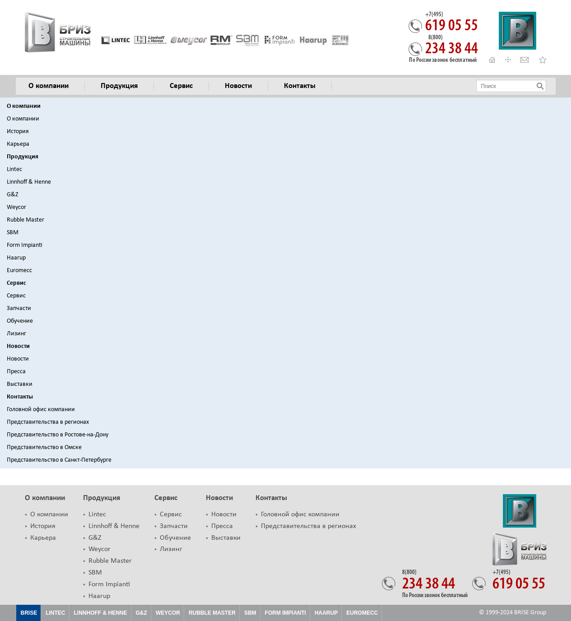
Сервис (16, 283)
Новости (18, 346)
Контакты (20, 397)
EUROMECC (362, 613)
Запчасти (19, 308)
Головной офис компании (41, 409)
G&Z (13, 195)
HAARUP (326, 613)
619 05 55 (451, 23)
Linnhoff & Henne (29, 182)
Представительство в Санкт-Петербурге (59, 460)
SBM (13, 233)
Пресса (16, 372)
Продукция (22, 157)
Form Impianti (24, 245)
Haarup (16, 258)
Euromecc (19, 270)
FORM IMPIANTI (285, 613)
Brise (29, 613)
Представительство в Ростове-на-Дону (57, 435)
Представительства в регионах (48, 422)
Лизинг (16, 334)
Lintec (14, 169)
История (18, 131)
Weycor (16, 207)
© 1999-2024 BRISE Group (512, 612)
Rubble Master (25, 220)
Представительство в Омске (44, 447)
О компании (24, 106)
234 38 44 (451, 46)
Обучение (20, 321)
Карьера (18, 144)
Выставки (19, 384)
